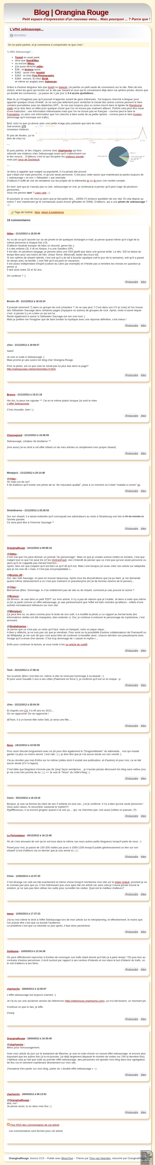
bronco (29, 69)
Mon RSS (145, 1159)
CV (26, 710)
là (95, 180)
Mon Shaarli (146, 1157)
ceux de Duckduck (29, 159)
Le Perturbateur (16, 835)
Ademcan (51, 81)
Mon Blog (145, 1154)
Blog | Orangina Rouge (71, 12)
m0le (40, 66)
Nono (10, 745)
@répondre (131, 281)
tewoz (10, 913)
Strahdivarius (17, 626)
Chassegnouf (14, 435)
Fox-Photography (43, 75)
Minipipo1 (15, 611)
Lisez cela (40, 192)
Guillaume (13, 951)
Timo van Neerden (100, 1158)
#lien (143, 281)
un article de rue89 (76, 644)
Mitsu (30, 63)
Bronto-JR (15, 575)
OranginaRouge (16, 548)
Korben (137, 114)
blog (37, 212)
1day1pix (145, 1161)
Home (144, 1152)
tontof (51, 87)
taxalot (40, 72)
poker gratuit (122, 882)
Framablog (13, 114)
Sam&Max (32, 60)
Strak (45, 78)
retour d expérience (52, 212)
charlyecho (65, 150)
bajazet (63, 87)
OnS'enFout (59, 559)
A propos (145, 1163)
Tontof (19, 57)
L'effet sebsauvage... (27, 29)
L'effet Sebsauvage (18, 403)
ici (88, 180)
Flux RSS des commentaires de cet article (33, 1124)
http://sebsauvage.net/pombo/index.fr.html (31, 369)
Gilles (10, 233)
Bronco (11, 394)
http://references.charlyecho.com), (85, 1000)
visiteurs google (75, 156)
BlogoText (67, 1158)
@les (12, 478)
